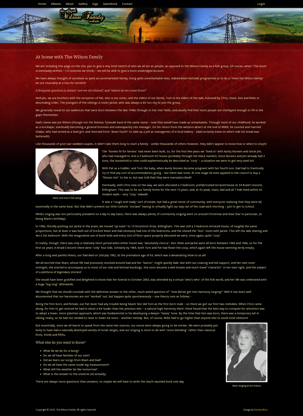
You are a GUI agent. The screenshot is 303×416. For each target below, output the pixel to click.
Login (261, 4)
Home (42, 4)
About (70, 4)
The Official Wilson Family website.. (81, 17)
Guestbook (110, 4)
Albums (56, 4)
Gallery (83, 4)
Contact (127, 4)
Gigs (95, 4)
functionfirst (260, 409)
